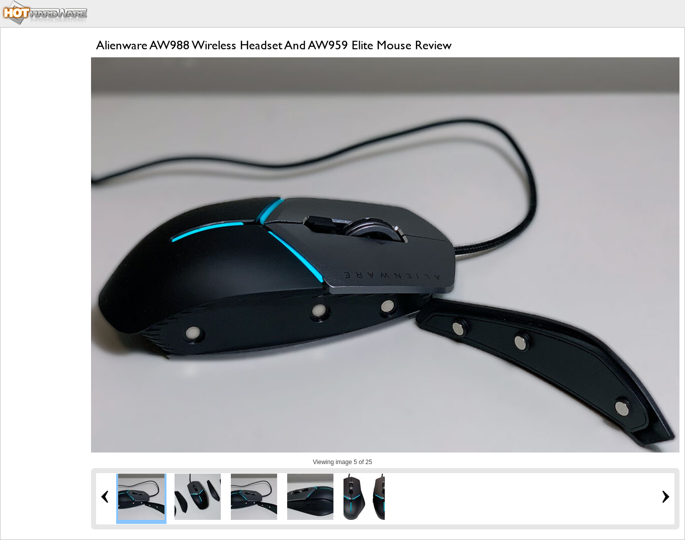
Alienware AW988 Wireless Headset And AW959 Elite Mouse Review (274, 45)
